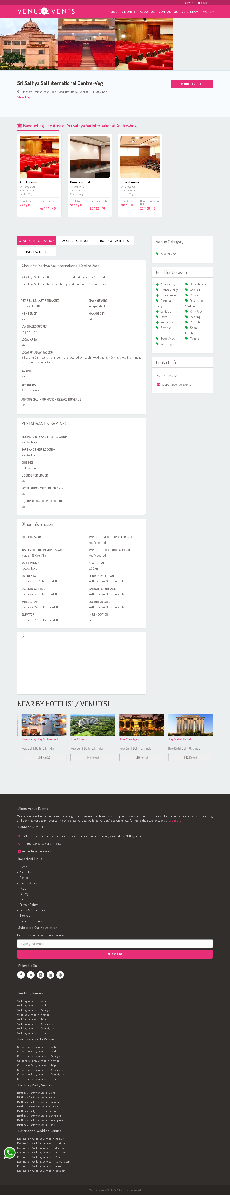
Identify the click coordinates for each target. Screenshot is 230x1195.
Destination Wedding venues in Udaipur (41, 1143)
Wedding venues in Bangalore (35, 1023)
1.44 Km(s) (139, 757)
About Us (147, 12)
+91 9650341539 (32, 843)
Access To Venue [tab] (75, 241)
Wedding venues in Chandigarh (36, 1028)
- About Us (24, 872)
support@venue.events (36, 851)
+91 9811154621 (54, 843)
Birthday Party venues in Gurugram (39, 1102)
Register (203, 3)
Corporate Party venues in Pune (37, 1079)
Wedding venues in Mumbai (34, 1014)
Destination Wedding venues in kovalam (41, 1170)
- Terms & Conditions (31, 910)
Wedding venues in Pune (32, 1033)
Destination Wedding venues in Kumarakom (44, 1161)
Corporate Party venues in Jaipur (38, 1065)
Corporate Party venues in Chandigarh (41, 1074)
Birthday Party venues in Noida (36, 1097)
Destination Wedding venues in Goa (38, 1157)
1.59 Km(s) (188, 757)
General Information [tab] (37, 241)
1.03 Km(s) (90, 757)
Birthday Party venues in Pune (36, 1125)
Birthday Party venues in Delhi (36, 1092)
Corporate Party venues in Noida (37, 1051)
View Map (24, 97)
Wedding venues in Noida (32, 1005)
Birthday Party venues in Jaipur (37, 1111)
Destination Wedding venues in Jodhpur (41, 1147)
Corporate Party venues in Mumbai (39, 1060)
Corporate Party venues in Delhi (37, 1047)
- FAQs (21, 888)
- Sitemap (23, 915)
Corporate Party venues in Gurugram (40, 1056)
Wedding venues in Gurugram (35, 1010)
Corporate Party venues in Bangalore (40, 1069)
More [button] (208, 12)
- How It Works (27, 883)
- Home (22, 867)
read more (174, 821)
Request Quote (192, 84)
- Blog (21, 899)
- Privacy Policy (27, 904)
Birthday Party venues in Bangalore (39, 1115)
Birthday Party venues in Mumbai (38, 1106)
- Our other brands (29, 921)
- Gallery (23, 894)
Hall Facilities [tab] (37, 252)
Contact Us (168, 12)
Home (113, 12)
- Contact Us (25, 877)
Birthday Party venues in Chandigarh (40, 1120)
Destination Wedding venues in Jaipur (40, 1138)
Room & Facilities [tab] (114, 241)
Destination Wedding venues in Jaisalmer (42, 1152)
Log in (189, 3)
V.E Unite (128, 12)
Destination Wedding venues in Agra (39, 1166)
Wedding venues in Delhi (32, 1001)
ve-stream (190, 12)
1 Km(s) (41, 757)
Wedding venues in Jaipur (33, 1019)
